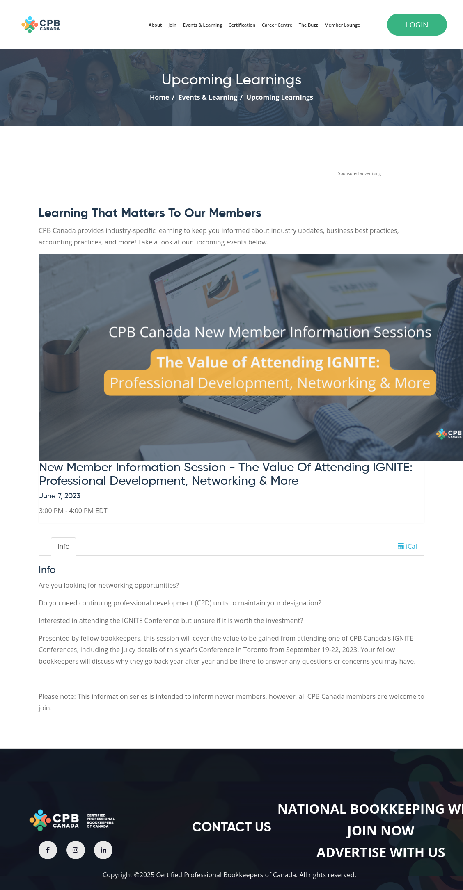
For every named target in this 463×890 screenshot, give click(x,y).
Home (159, 97)
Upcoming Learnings (279, 97)
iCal (407, 546)
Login (417, 25)
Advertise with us (380, 852)
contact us (231, 827)
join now (380, 830)
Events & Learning (206, 97)
